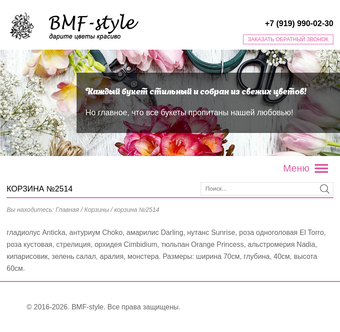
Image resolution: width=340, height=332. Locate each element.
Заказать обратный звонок (288, 39)
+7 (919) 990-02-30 (299, 23)
